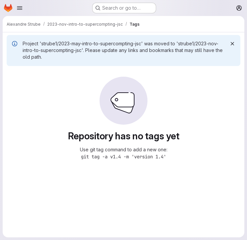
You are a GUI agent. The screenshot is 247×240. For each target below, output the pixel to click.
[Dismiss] (232, 44)
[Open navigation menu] (19, 8)
